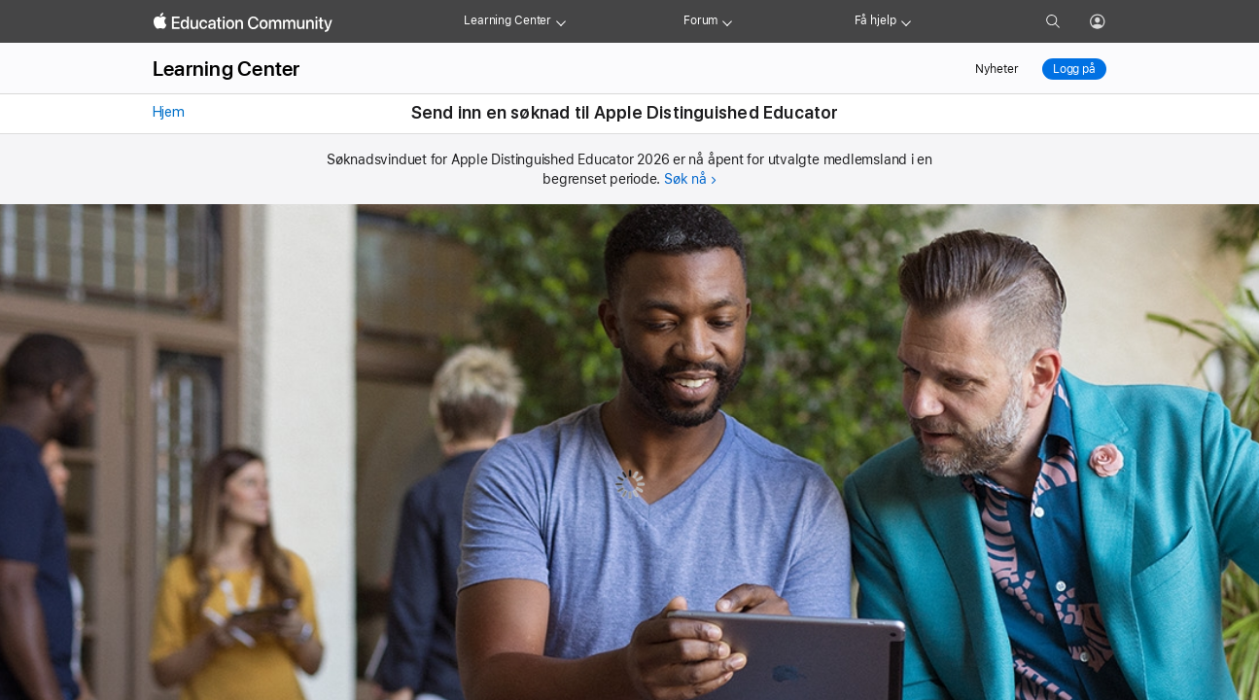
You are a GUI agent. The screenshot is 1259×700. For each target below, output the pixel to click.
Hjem (167, 112)
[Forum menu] (727, 21)
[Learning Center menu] (561, 21)
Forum (700, 20)
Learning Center (507, 20)
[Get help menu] (906, 21)
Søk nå (685, 179)
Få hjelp (875, 20)
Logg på (1074, 69)
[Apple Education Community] (243, 22)
